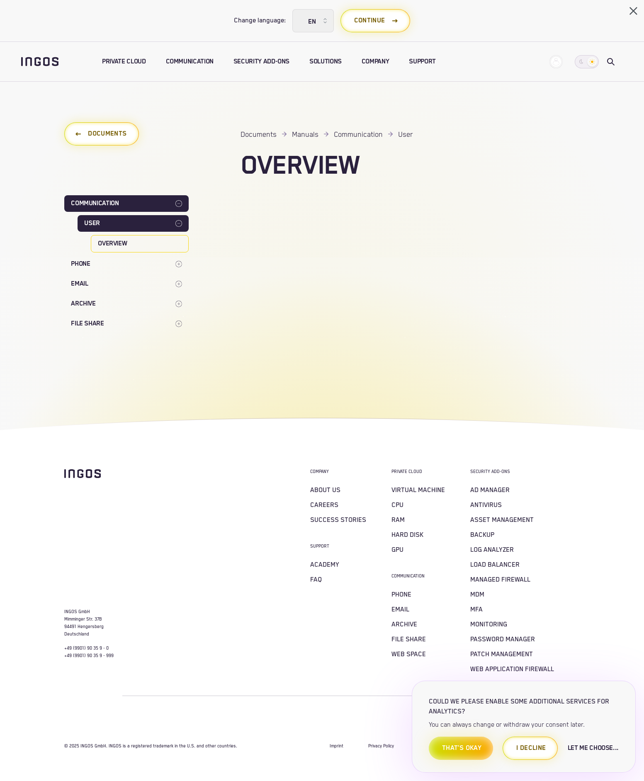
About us (325, 490)
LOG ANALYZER (492, 550)
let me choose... (593, 748)
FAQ (316, 580)
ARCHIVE (404, 624)
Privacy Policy (381, 746)
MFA (476, 610)
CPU (397, 505)
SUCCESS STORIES (338, 520)
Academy (324, 565)
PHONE (401, 595)
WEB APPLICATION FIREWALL (512, 669)
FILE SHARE (408, 639)
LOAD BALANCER (495, 565)
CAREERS (324, 505)
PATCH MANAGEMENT (501, 654)
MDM (477, 595)
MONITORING (488, 624)
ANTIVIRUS (486, 505)
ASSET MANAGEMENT (502, 520)
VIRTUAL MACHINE (418, 490)
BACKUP (482, 535)
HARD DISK (407, 535)
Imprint (336, 746)
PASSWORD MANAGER (502, 639)
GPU (397, 550)
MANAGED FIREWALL (500, 580)
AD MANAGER (490, 490)
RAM (398, 520)
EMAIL (400, 610)
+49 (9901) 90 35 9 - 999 (89, 655)
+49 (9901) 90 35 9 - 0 (86, 648)
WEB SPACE (408, 654)
